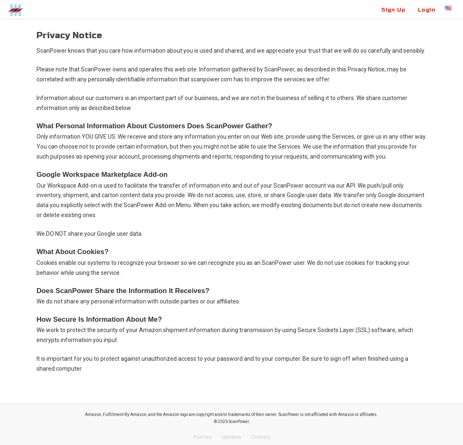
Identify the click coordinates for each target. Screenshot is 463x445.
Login (426, 10)
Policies (202, 437)
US (448, 8)
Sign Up (393, 10)
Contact (260, 437)
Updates (231, 437)
